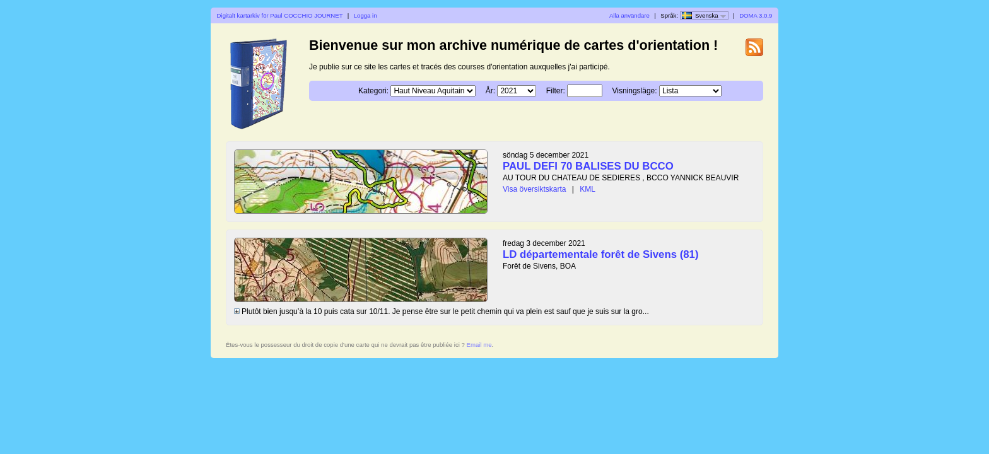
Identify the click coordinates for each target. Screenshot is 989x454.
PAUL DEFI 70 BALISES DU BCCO (588, 166)
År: (490, 90)
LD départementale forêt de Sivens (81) (601, 254)
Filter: (555, 90)
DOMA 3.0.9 (755, 15)
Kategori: (373, 90)
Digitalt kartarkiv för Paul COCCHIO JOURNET (280, 15)
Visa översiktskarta (534, 189)
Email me (479, 344)
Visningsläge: (634, 90)
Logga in (365, 15)
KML (587, 189)
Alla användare (629, 15)
